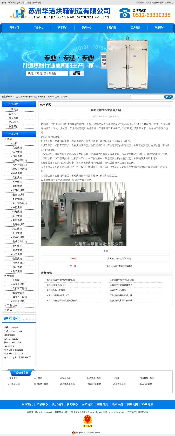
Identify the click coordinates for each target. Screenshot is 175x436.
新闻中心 (86, 27)
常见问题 (111, 27)
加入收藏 (149, 2)
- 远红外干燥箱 (19, 297)
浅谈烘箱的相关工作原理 (121, 300)
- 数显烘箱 (16, 258)
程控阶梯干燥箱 (41, 385)
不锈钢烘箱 (12, 379)
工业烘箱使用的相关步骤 (121, 295)
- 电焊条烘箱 (18, 224)
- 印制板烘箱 (18, 263)
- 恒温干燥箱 (18, 284)
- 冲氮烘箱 (16, 207)
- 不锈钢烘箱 (18, 199)
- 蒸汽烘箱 (16, 216)
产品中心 (38, 27)
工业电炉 (63, 96)
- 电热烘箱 (16, 246)
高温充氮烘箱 (119, 385)
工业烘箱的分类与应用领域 (122, 280)
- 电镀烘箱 (16, 220)
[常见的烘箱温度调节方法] (119, 258)
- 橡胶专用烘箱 (19, 169)
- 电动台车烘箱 (19, 241)
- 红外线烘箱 (18, 190)
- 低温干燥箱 (18, 292)
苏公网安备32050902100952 (87, 432)
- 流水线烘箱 (18, 237)
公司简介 (13, 109)
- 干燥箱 (15, 280)
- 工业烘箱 (16, 233)
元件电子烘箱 (13, 385)
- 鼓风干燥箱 (18, 301)
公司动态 (13, 113)
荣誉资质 (13, 118)
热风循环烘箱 (22, 96)
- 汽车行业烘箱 (19, 164)
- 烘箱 (14, 143)
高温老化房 (65, 379)
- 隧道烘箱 (16, 173)
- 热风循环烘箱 (19, 160)
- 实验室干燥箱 (19, 288)
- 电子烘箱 (16, 271)
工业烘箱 (50, 96)
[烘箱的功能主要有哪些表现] (119, 266)
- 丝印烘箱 (16, 267)
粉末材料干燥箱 (147, 379)
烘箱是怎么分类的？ (119, 290)
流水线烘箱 (40, 96)
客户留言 (135, 27)
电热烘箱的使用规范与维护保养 (60, 280)
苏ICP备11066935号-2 (44, 412)
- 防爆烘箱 (16, 156)
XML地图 (147, 404)
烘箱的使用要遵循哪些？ (121, 285)
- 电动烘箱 (16, 250)
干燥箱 (32, 96)
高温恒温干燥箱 (94, 379)
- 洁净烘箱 (16, 152)
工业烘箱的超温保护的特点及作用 (61, 300)
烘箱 (9, 139)
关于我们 (63, 27)
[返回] (106, 251)
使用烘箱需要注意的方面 (57, 295)
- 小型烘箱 (16, 254)
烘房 (57, 96)
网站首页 (14, 27)
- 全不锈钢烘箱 (19, 203)
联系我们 (169, 2)
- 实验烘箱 (16, 177)
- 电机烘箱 (16, 186)
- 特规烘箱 (16, 211)
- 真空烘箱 (16, 182)
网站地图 (159, 2)
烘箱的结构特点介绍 (55, 285)
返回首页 (140, 2)
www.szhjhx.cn (96, 412)
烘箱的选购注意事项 (55, 290)
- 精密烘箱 (16, 228)
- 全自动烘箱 (18, 194)
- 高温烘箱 (16, 147)
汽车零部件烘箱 (94, 385)
